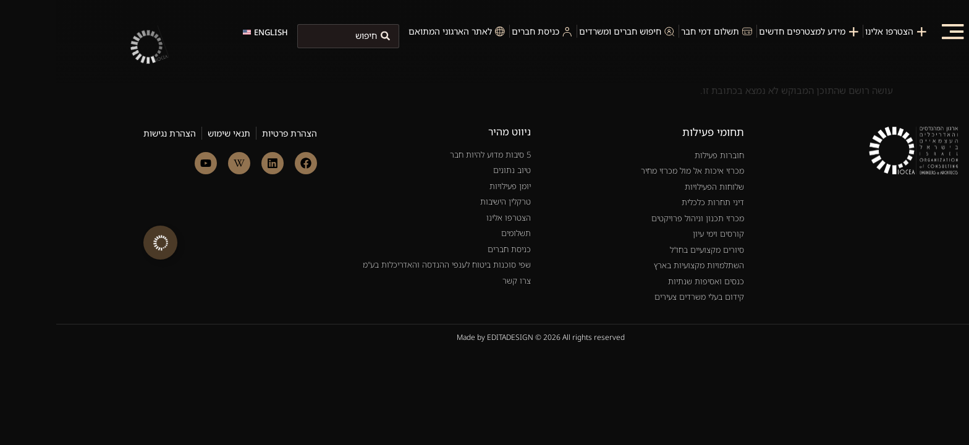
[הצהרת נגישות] (113, 99)
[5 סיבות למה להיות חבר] (378, 121)
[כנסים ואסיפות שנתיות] (591, 248)
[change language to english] (209, 32)
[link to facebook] (250, 129)
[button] (896, 31)
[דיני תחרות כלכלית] (591, 169)
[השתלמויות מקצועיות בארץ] (591, 232)
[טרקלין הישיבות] (378, 168)
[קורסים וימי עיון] (591, 200)
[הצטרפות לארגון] (841, 31)
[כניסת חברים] (378, 216)
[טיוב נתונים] (378, 136)
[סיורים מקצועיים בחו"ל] (591, 216)
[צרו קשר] (378, 231)
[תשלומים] (378, 199)
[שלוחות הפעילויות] (591, 153)
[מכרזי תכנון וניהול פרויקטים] (591, 185)
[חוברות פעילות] (591, 122)
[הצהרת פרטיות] (233, 99)
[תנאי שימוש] (172, 99)
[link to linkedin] (216, 129)
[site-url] (117, 76)
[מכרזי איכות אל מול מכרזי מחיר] (591, 137)
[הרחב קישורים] (104, 243)
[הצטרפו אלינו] (378, 184)
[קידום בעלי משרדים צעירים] (591, 263)
